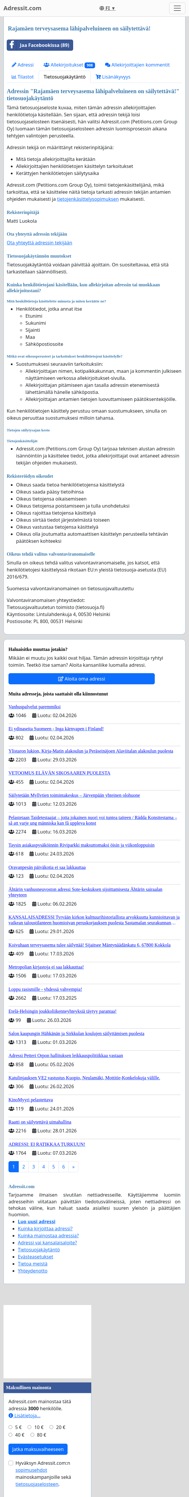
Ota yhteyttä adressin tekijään (39, 242)
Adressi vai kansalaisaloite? (47, 1242)
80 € (41, 1435)
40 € (20, 1435)
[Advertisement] (47, 1341)
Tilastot (23, 77)
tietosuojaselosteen (37, 1484)
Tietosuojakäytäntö (65, 77)
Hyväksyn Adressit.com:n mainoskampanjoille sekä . (43, 1473)
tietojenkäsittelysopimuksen (88, 199)
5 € (18, 1427)
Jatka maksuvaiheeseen (38, 1449)
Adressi (23, 65)
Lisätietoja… (24, 1415)
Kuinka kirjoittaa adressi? (45, 1228)
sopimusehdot (31, 1470)
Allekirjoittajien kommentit (137, 65)
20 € (61, 1427)
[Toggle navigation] (177, 8)
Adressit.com (23, 8)
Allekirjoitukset (69, 65)
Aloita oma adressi (81, 679)
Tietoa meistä (32, 1263)
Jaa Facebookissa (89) (38, 45)
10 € (39, 1427)
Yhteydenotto (32, 1271)
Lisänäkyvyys (113, 77)
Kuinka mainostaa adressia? (48, 1235)
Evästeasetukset (35, 1256)
